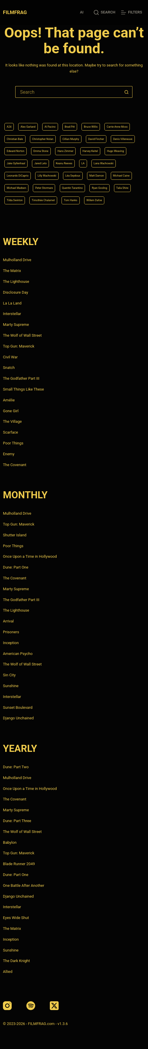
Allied (7, 971)
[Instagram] (7, 1005)
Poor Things (13, 443)
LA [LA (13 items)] (83, 163)
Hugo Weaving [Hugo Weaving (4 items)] (115, 151)
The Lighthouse (16, 281)
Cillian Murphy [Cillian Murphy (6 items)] (70, 139)
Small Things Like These (23, 389)
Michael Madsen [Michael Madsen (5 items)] (16, 187)
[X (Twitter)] (54, 1005)
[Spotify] (30, 1005)
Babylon (9, 842)
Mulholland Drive (17, 260)
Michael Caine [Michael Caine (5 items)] (121, 175)
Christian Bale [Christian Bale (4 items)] (15, 139)
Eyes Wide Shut (16, 917)
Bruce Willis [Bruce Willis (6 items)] (91, 126)
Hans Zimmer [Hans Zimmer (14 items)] (65, 151)
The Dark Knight (16, 961)
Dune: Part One (15, 567)
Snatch (9, 367)
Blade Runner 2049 (19, 864)
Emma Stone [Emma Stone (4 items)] (40, 151)
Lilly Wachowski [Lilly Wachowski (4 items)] (47, 175)
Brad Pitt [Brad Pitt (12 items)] (70, 126)
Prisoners (11, 632)
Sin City (9, 675)
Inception (11, 643)
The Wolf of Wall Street (22, 335)
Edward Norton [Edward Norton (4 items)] (15, 151)
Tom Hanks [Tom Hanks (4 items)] (70, 200)
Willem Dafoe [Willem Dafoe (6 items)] (94, 200)
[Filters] (131, 12)
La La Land (12, 303)
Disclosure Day (15, 292)
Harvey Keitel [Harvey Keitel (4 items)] (90, 151)
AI (82, 12)
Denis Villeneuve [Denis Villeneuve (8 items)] (122, 139)
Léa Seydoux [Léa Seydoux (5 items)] (72, 175)
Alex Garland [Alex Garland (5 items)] (28, 126)
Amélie (9, 400)
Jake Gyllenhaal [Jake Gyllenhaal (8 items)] (16, 163)
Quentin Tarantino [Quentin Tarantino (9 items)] (72, 187)
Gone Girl (10, 411)
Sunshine (10, 686)
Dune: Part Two (16, 767)
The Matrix (12, 270)
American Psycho (18, 653)
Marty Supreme (16, 324)
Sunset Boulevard (18, 707)
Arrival (8, 621)
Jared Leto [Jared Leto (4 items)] (40, 163)
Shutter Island (14, 535)
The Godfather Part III (21, 378)
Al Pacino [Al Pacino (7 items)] (50, 126)
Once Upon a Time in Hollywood (30, 556)
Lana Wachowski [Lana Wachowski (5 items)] (104, 163)
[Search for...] (68, 92)
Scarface (10, 432)
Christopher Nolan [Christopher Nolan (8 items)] (42, 139)
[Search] (104, 12)
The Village (12, 421)
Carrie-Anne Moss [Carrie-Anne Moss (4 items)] (117, 126)
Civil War (10, 357)
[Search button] (126, 92)
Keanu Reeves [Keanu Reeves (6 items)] (64, 163)
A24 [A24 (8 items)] (9, 126)
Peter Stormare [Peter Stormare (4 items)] (44, 187)
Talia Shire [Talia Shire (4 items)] (122, 187)
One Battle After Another (23, 885)
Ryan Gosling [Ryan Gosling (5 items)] (99, 187)
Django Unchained (18, 718)
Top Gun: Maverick (18, 346)
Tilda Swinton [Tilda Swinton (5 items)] (15, 200)
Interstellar (12, 314)
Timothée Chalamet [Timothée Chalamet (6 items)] (43, 200)
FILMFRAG (15, 12)
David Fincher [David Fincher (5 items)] (96, 139)
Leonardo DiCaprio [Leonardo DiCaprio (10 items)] (17, 175)
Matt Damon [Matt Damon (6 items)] (96, 175)
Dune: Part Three (17, 821)
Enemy (8, 454)
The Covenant (14, 465)
